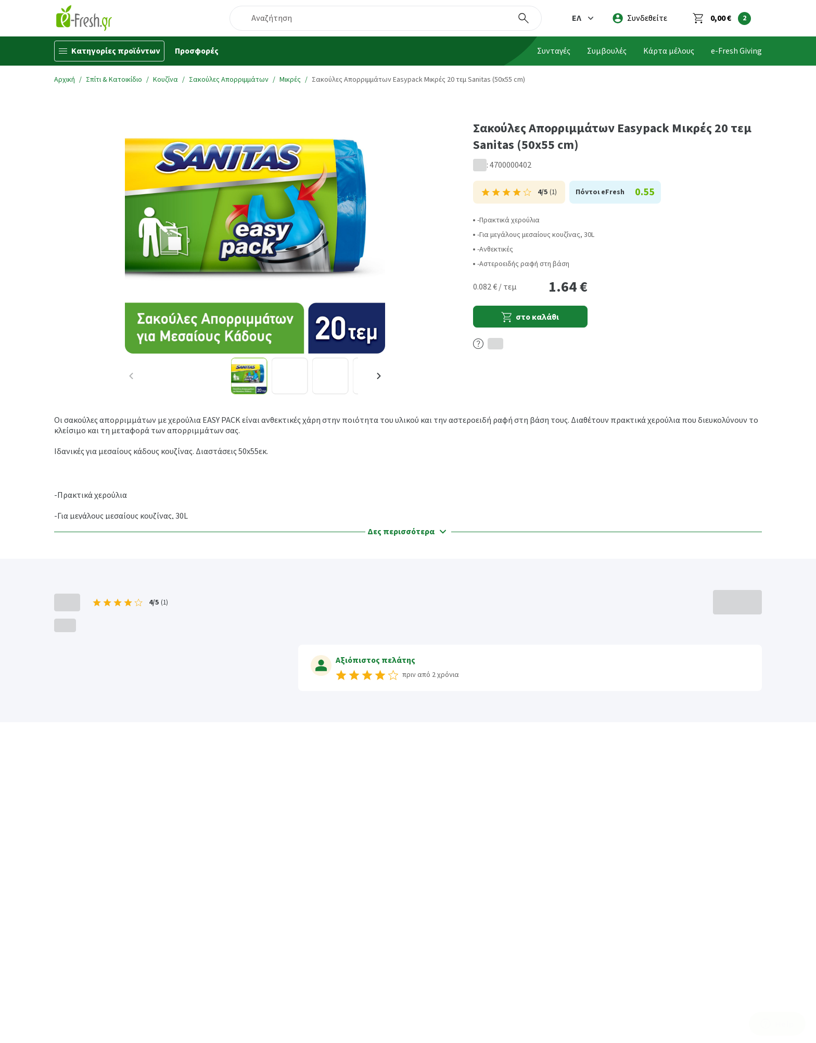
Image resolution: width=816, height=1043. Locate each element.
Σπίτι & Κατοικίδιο (114, 79)
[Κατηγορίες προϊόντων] (109, 51)
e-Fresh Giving (736, 51)
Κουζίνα (165, 79)
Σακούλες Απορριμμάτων (229, 79)
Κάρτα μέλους (668, 51)
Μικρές (290, 79)
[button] (584, 18)
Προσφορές (197, 51)
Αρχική (64, 79)
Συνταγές (553, 51)
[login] (640, 18)
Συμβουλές (607, 51)
